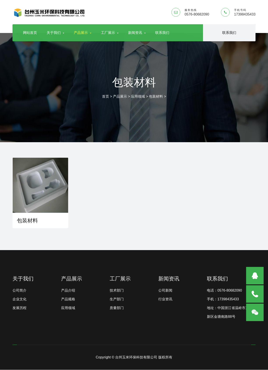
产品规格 (68, 299)
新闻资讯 (136, 33)
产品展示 (82, 33)
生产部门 (117, 299)
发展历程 (19, 308)
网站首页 (30, 33)
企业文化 (19, 299)
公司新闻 (165, 290)
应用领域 (138, 96)
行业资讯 (165, 299)
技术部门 (117, 290)
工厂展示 (109, 33)
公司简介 (19, 290)
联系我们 (162, 33)
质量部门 (117, 308)
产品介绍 (68, 290)
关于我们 (55, 33)
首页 (105, 96)
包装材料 (156, 96)
